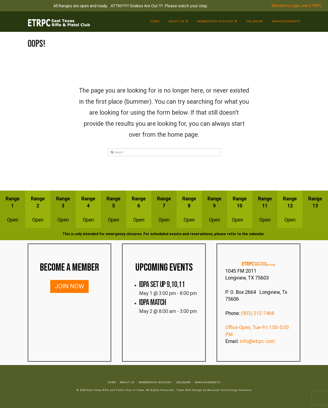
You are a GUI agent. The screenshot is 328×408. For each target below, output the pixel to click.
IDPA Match (152, 302)
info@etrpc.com (258, 341)
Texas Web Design (189, 390)
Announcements (207, 382)
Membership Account (155, 382)
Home (112, 382)
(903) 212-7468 (258, 313)
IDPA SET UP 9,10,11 (162, 285)
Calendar (183, 382)
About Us (127, 382)
